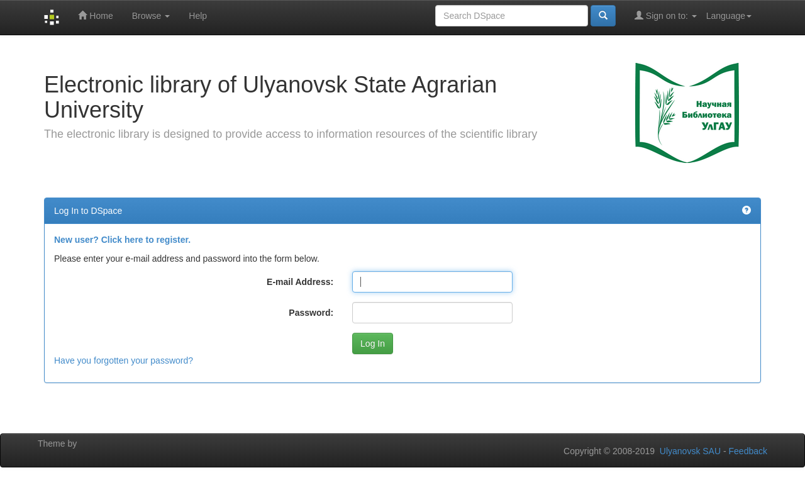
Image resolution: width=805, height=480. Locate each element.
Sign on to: (666, 15)
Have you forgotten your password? (123, 360)
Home (95, 15)
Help (198, 16)
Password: (311, 313)
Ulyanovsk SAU (690, 451)
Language (729, 16)
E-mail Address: (300, 282)
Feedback (748, 451)
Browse (151, 16)
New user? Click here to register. (122, 240)
